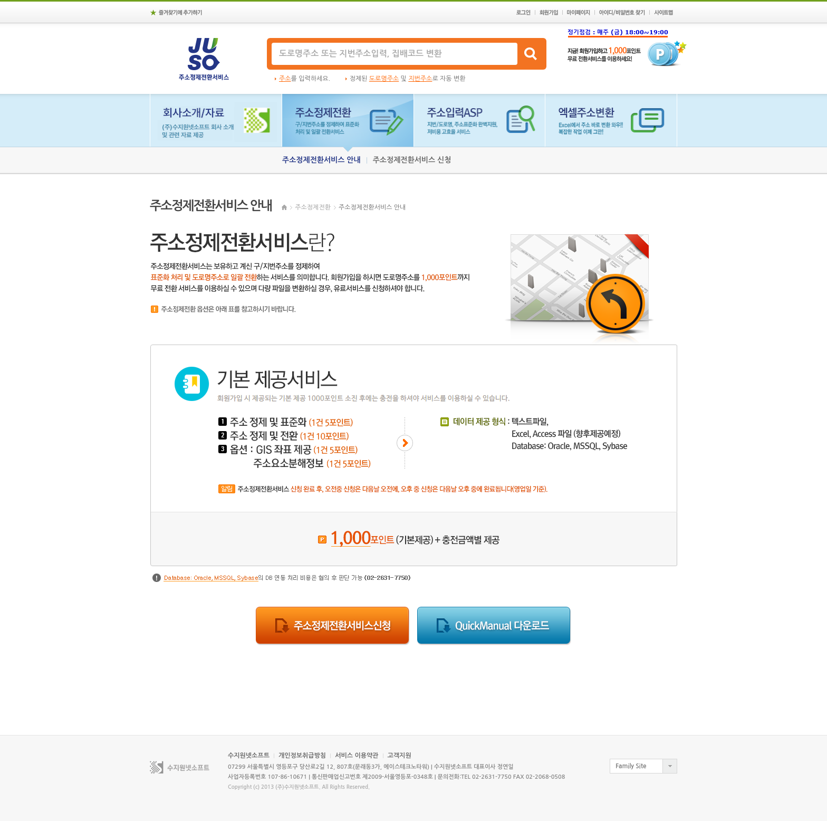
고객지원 (399, 755)
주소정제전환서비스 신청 (412, 160)
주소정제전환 (313, 207)
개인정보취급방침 (302, 755)
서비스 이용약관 (356, 755)
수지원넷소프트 (249, 755)
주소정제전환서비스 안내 (321, 160)
